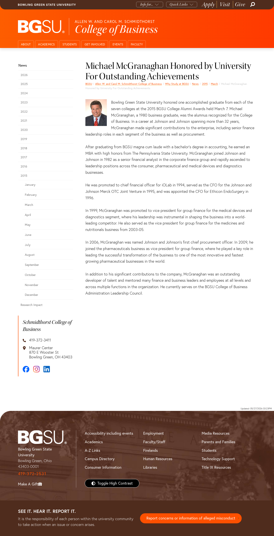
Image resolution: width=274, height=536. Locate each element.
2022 (24, 112)
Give (240, 4)
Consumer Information (103, 467)
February (31, 195)
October (30, 275)
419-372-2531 (32, 473)
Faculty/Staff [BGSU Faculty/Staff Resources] (154, 441)
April (28, 215)
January (30, 185)
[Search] (252, 4)
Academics (46, 44)
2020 (24, 130)
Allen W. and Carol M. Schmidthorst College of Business (128, 83)
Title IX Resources (216, 467)
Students (70, 44)
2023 (24, 102)
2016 (24, 166)
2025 (24, 84)
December (31, 295)
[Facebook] (26, 369)
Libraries (150, 467)
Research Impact (31, 305)
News (195, 83)
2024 (24, 93)
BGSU (88, 83)
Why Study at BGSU (177, 83)
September (32, 265)
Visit (225, 4)
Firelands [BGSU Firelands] (150, 450)
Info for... (146, 4)
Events (118, 44)
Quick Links (179, 4)
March (214, 83)
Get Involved (95, 44)
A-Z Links (92, 450)
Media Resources (215, 433)
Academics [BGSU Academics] (94, 441)
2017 (24, 157)
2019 (24, 139)
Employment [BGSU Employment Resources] (153, 433)
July (27, 245)
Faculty (137, 44)
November (31, 285)
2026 (24, 75)
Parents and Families (218, 441)
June (28, 235)
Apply (208, 4)
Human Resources (157, 458)
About (26, 44)
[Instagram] (36, 369)
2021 (24, 121)
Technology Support (218, 458)
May (27, 225)
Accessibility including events (109, 433)
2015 (205, 83)
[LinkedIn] (46, 369)
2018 (24, 148)
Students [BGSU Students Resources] (209, 450)
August (29, 255)
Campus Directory (100, 458)
